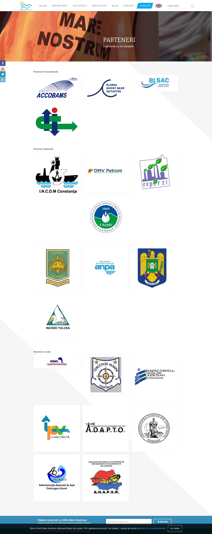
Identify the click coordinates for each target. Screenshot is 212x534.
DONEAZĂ (145, 5)
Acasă (43, 6)
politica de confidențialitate (153, 528)
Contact (128, 6)
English (159, 6)
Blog (115, 6)
